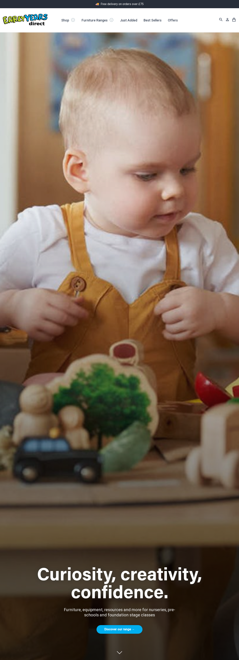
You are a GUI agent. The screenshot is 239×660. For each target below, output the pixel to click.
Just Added (128, 20)
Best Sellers (153, 20)
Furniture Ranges (98, 20)
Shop (68, 20)
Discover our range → (119, 629)
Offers (173, 20)
